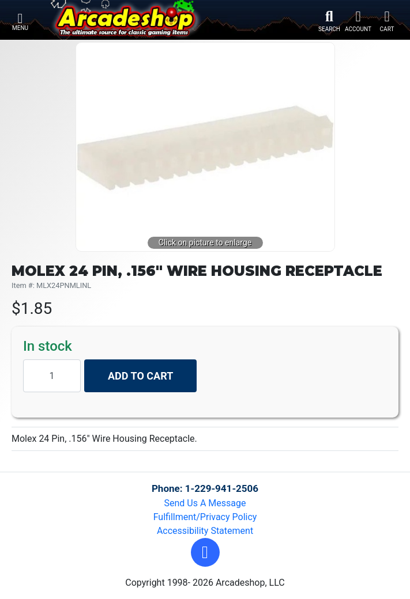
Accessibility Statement (205, 530)
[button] (205, 552)
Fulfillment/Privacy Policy (205, 516)
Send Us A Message (205, 503)
